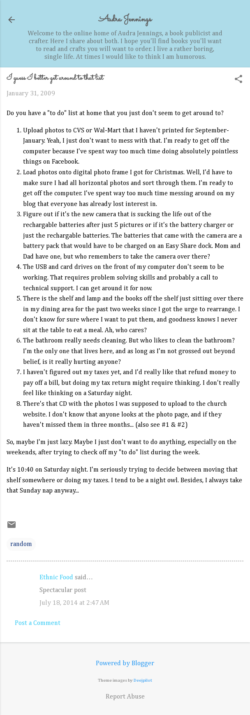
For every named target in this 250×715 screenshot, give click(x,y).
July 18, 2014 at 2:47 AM (74, 603)
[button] (238, 80)
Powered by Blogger (125, 663)
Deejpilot (143, 680)
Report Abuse (125, 697)
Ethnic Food (56, 577)
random (21, 544)
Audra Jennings (125, 19)
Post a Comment (37, 623)
